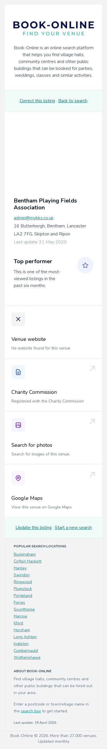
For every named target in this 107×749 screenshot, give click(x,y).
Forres (19, 602)
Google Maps (27, 498)
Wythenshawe (27, 657)
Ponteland (23, 595)
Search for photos (31, 445)
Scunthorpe (24, 609)
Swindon (22, 575)
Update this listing (33, 527)
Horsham (22, 630)
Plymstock (23, 588)
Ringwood (23, 582)
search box (31, 711)
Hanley (20, 568)
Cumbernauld (26, 650)
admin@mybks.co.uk (34, 218)
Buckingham (25, 554)
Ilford (18, 623)
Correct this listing (37, 101)
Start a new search (73, 527)
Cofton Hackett (27, 561)
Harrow (20, 616)
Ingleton (21, 643)
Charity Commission (34, 392)
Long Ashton (25, 637)
